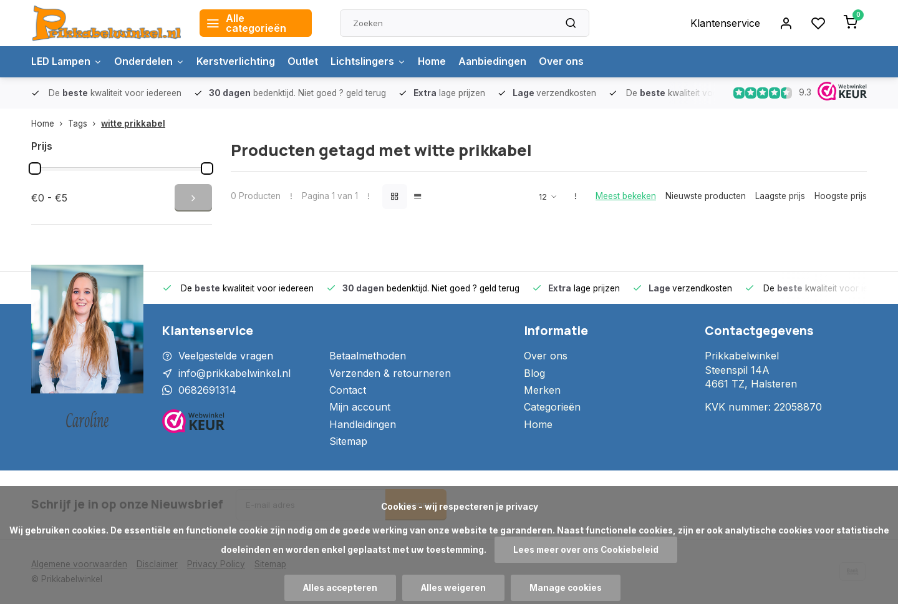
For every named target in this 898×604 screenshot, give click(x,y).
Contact (347, 390)
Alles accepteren (340, 588)
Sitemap (348, 441)
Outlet (305, 62)
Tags (84, 124)
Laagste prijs (780, 196)
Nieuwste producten (705, 196)
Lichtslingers (370, 62)
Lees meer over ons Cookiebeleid (586, 550)
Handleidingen (362, 424)
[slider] (35, 168)
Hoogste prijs (840, 196)
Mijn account (359, 407)
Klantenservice (725, 23)
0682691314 (207, 390)
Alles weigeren (453, 588)
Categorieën (552, 407)
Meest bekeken (626, 196)
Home (435, 62)
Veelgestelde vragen (225, 355)
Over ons (565, 62)
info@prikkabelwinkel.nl (234, 373)
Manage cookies (565, 588)
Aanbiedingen (496, 62)
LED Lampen (67, 62)
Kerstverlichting (238, 62)
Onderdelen (151, 62)
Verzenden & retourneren (390, 373)
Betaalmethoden (367, 355)
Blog (534, 373)
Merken (542, 390)
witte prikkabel (133, 124)
